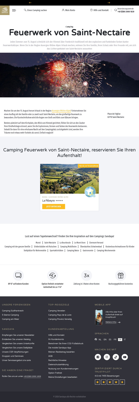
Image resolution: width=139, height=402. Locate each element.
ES (110, 339)
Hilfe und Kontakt (56, 335)
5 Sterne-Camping (10, 315)
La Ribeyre (48, 200)
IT (125, 339)
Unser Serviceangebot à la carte (16, 360)
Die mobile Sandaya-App (59, 348)
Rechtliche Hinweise (57, 360)
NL (100, 339)
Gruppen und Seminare (12, 356)
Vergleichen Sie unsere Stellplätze (17, 348)
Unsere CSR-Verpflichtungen (15, 352)
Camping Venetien (56, 311)
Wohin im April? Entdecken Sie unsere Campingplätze (70, 3)
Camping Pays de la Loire (59, 315)
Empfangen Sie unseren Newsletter (18, 335)
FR (115, 339)
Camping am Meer (10, 319)
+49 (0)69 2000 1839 (32, 376)
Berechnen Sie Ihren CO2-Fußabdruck (65, 343)
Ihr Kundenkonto (56, 339)
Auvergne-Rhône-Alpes (61, 110)
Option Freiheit (55, 373)
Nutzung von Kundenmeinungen (63, 369)
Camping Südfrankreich (13, 311)
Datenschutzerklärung (58, 364)
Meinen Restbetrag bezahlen (61, 352)
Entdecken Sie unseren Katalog (16, 339)
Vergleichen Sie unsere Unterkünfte (18, 343)
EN (105, 339)
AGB (50, 356)
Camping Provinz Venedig (60, 319)
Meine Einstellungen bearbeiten (62, 377)
